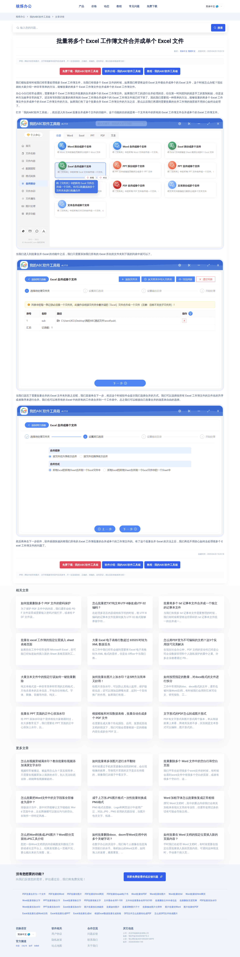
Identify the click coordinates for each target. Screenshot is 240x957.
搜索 (218, 27)
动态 (106, 6)
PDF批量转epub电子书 (117, 894)
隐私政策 (57, 939)
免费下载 (152, 6)
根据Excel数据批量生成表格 (108, 913)
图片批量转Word (173, 907)
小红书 (24, 946)
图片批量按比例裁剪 (93, 907)
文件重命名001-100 (113, 900)
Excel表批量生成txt (82, 913)
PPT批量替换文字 (51, 900)
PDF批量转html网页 (94, 894)
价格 (94, 6)
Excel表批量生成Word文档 (34, 913)
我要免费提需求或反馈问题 (145, 876)
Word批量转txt (176, 894)
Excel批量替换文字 (72, 900)
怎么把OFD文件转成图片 (166, 913)
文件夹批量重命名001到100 (139, 900)
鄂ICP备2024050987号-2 (139, 936)
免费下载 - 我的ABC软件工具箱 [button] (80, 71)
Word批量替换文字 (31, 900)
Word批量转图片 (158, 894)
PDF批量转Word (56, 894)
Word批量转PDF (139, 894)
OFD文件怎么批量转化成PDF (137, 913)
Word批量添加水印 (31, 907)
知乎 (30, 946)
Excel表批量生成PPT (60, 913)
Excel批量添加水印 (72, 907)
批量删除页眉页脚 (188, 900)
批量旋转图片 (113, 907)
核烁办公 (24, 6)
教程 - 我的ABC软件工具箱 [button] (162, 71)
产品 (81, 6)
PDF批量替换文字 (92, 900)
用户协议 (57, 933)
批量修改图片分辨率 (152, 907)
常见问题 (134, 6)
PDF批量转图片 (74, 894)
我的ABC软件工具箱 (40, 16)
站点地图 (57, 945)
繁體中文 (191, 51)
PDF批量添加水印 (208, 900)
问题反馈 (92, 933)
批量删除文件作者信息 (166, 900)
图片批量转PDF (191, 907)
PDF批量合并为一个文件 (34, 894)
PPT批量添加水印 (51, 907)
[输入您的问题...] (115, 28)
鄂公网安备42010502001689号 (141, 939)
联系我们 (92, 939)
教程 (119, 6)
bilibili (36, 946)
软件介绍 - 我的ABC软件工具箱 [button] (123, 71)
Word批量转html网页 (196, 894)
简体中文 (183, 51)
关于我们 (92, 945)
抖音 (18, 946)
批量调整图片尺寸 (131, 907)
